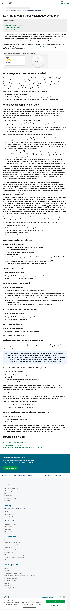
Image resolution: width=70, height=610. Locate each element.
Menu (67, 3)
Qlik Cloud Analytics (10, 524)
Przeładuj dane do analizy (13, 445)
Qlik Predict (7, 529)
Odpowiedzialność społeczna (13, 573)
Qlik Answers (8, 526)
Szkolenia (7, 493)
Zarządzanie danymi (45, 8)
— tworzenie (34, 8)
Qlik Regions (8, 560)
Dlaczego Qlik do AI (10, 550)
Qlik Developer (8, 491)
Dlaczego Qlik (8, 540)
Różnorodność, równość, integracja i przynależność (20, 575)
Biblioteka (7, 500)
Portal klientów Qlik (10, 498)
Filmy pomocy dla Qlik (11, 488)
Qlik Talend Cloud (9, 514)
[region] (33, 604)
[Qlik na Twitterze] (57, 597)
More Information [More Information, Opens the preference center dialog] (56, 605)
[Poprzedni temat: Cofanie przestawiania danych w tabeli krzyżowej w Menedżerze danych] (17, 476)
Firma (6, 568)
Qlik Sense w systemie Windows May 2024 (17, 8)
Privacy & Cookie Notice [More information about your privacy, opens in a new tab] (30, 607)
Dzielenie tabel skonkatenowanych (15, 27)
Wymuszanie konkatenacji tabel (14, 25)
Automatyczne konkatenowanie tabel (15, 23)
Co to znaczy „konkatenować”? (14, 442)
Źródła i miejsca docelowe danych (14, 557)
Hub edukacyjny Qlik (10, 495)
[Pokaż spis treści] (3, 8)
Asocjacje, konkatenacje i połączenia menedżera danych (22, 447)
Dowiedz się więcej (10, 29)
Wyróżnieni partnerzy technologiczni (15, 555)
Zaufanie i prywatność (11, 545)
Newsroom (7, 585)
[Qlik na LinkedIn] (60, 597)
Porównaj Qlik (8, 552)
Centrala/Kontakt (9, 588)
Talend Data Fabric (10, 517)
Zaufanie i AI (8, 547)
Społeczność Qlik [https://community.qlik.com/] (48, 597)
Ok (55, 601)
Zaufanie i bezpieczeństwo (12, 542)
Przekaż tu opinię (10, 468)
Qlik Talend (7, 512)
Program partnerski (10, 580)
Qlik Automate (8, 531)
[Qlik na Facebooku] (64, 597)
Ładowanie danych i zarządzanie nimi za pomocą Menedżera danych (24, 10)
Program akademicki (10, 578)
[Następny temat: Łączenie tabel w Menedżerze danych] (52, 476)
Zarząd (6, 570)
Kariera (6, 583)
